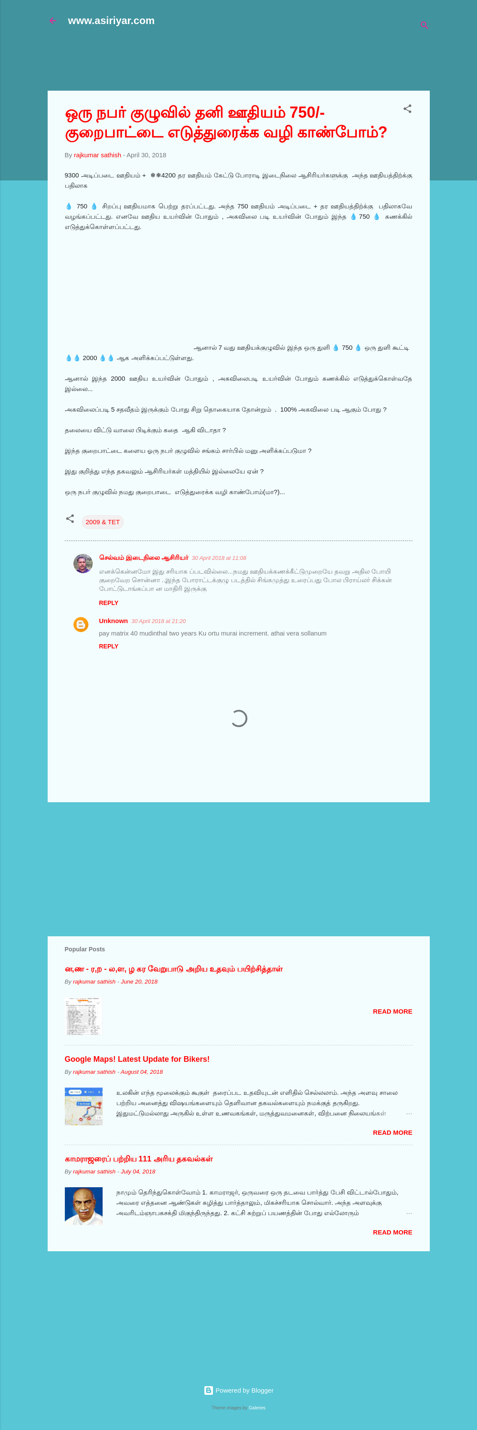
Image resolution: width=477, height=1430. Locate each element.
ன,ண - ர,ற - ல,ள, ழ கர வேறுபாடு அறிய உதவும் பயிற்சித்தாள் (174, 969)
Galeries (257, 1407)
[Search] (424, 26)
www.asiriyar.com (111, 20)
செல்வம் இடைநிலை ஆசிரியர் (143, 557)
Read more (393, 1011)
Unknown (113, 620)
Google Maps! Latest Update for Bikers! (137, 1059)
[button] (407, 110)
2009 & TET (103, 522)
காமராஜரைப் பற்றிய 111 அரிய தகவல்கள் (139, 1159)
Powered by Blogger (238, 1390)
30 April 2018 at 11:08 (219, 558)
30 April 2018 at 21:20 (158, 621)
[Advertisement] (256, 63)
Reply (108, 602)
